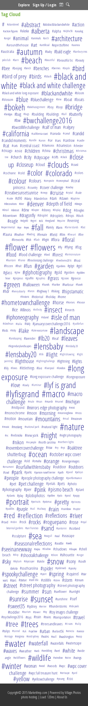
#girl (79, 266)
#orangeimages (70, 461)
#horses (70, 302)
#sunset (41, 599)
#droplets (56, 215)
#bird (78, 68)
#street (10, 585)
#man (39, 401)
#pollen (51, 495)
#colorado (58, 172)
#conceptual (62, 180)
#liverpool (49, 368)
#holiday (50, 297)
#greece (76, 278)
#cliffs (55, 157)
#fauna (7, 234)
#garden (44, 266)
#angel (7, 38)
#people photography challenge (42, 478)
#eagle (13, 221)
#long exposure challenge (47, 376)
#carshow (69, 140)
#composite (49, 181)
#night (49, 435)
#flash (37, 240)
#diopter (35, 210)
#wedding (47, 650)
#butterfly (75, 114)
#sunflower (60, 591)
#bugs (26, 114)
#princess (75, 502)
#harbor (56, 284)
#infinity (37, 310)
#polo (59, 496)
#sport (43, 574)
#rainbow (66, 509)
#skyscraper (29, 561)
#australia (7, 51)
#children (32, 150)
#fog (78, 247)
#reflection (30, 515)
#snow (55, 561)
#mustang (17, 427)
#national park (32, 427)
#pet (13, 484)
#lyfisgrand (22, 393)
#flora (55, 240)
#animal (21, 38)
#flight (45, 239)
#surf (73, 598)
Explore (24, 4)
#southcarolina (29, 568)
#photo (72, 483)
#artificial (45, 45)
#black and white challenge (52, 85)
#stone (57, 580)
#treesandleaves (52, 623)
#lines (14, 368)
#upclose (33, 631)
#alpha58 (68, 31)
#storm (67, 580)
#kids (5, 330)
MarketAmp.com (37, 692)
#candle (32, 140)
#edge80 (24, 221)
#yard (74, 673)
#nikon (18, 442)
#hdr (6, 291)
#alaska (24, 30)
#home (62, 297)
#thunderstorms (58, 606)
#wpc (62, 665)
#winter (11, 665)
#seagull (48, 536)
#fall (37, 227)
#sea (35, 536)
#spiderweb (60, 568)
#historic (24, 297)
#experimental (8, 227)
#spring (56, 574)
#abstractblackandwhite (56, 24)
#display (57, 210)
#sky (6, 561)
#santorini (61, 528)
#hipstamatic (73, 291)
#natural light (49, 426)
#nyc (63, 448)
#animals (36, 38)
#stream (79, 580)
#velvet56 (58, 631)
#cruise (57, 193)
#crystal (69, 193)
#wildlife (39, 657)
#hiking (55, 291)
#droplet (43, 215)
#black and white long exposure (20, 93)
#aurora (76, 45)
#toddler (14, 612)
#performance (74, 478)
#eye (19, 227)
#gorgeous (18, 278)
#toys (28, 617)
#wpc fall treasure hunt (43, 673)
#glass (7, 272)
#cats (15, 145)
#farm (59, 227)
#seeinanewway (16, 549)
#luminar (36, 385)
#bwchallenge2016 (47, 120)
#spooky (72, 568)
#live (39, 368)
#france (21, 260)
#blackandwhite (57, 93)
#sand (47, 528)
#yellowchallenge (43, 679)
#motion (10, 418)
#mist (72, 407)
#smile (41, 561)
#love (15, 385)
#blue (22, 99)
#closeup (24, 164)
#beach (31, 60)
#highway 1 (43, 291)
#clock (64, 157)
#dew (25, 210)
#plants (11, 495)
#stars (13, 580)
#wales (45, 636)
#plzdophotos (35, 495)
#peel (69, 472)
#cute (79, 192)
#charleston (64, 145)
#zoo (70, 678)
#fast (83, 227)
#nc (6, 435)
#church (16, 157)
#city (27, 157)
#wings (77, 657)
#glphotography (37, 272)
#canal (66, 133)
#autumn (29, 52)
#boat (68, 99)
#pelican (79, 472)
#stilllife (46, 580)
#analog (79, 31)
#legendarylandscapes (19, 346)
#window (58, 657)
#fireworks (18, 239)
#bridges (8, 114)
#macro (53, 393)
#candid (78, 133)
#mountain (25, 419)
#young (61, 679)
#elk (41, 221)
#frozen (8, 266)
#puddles (10, 509)
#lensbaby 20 (72, 346)
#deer (21, 204)
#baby (48, 51)
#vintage (8, 636)
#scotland (74, 528)
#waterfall (38, 643)
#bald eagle (62, 51)
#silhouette (67, 554)
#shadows (60, 549)
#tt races (69, 624)
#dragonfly (27, 215)
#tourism (26, 612)
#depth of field (59, 203)
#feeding (31, 234)
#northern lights (66, 442)
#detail (5, 210)
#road (4, 522)
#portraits (35, 502)
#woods (52, 665)
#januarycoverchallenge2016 (51, 323)
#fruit (18, 266)
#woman (30, 666)
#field (53, 234)
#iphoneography (22, 317)
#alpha (56, 31)
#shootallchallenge (35, 555)
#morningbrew (65, 413)
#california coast (39, 133)
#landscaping (15, 338)
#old (27, 461)
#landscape (67, 330)
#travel (79, 617)
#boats (79, 99)
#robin (14, 522)
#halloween (31, 284)
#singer (80, 555)
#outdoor (59, 466)
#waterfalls (57, 643)
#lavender (29, 338)
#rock (22, 521)
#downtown (10, 215)
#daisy (27, 198)
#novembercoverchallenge (25, 448)
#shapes (73, 549)
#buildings (52, 114)
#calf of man (51, 127)
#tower (37, 612)
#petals (50, 483)
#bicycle (66, 68)
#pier (27, 489)
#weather (25, 651)
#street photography (37, 585)
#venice (80, 631)
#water (15, 643)
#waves (10, 651)
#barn (16, 60)
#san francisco (31, 528)
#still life (33, 580)
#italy (27, 323)
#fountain (11, 260)
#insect (53, 309)
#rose (73, 522)
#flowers (42, 247)
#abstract (30, 24)
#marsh (49, 401)
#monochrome (15, 412)
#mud (66, 419)
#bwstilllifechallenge (26, 127)
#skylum (17, 561)
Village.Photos (73, 692)
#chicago (7, 150)
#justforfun (78, 324)
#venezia (70, 631)
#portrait (17, 501)
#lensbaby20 (21, 354)
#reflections (56, 515)
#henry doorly (18, 291)
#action (78, 24)
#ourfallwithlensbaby (33, 466)
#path (61, 472)
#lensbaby (48, 346)
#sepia (37, 549)
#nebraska (16, 435)
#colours (35, 181)
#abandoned (13, 24)
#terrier (42, 606)
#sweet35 (16, 606)
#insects (69, 309)
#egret (33, 221)
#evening (73, 220)
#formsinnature (72, 254)
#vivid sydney (33, 636)
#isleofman (8, 324)
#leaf (55, 338)
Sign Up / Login (44, 4)
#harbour (67, 284)
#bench (27, 68)
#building (38, 114)
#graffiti (29, 278)
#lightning (63, 361)
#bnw (58, 99)
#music (5, 427)
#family (50, 227)
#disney (46, 210)
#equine (61, 221)
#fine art (72, 234)
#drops (70, 215)
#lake (23, 331)
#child (18, 151)
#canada (55, 133)
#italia (19, 324)
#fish (28, 239)
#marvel (59, 402)
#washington (66, 636)
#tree (11, 624)
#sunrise (18, 599)
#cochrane (9, 173)
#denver (35, 204)
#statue (23, 580)
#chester (78, 145)
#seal (57, 536)
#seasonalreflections (33, 543)
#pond (68, 496)
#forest (57, 254)
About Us (62, 697)
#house (81, 302)
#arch (46, 38)
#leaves (69, 338)
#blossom (7, 99)
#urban (45, 631)
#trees (29, 624)
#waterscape (73, 643)
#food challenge (30, 254)
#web (36, 651)
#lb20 (44, 338)
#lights (77, 361)
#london (61, 368)
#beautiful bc (65, 60)
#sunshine (61, 599)
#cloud (40, 164)
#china (46, 150)
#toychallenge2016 (12, 617)
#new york (31, 435)
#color (35, 172)
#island (45, 317)
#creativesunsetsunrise (21, 192)
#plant (80, 489)
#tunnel (16, 631)
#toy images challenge (63, 612)
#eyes (26, 227)
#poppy (76, 496)
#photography (12, 489)
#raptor (76, 509)
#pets (61, 483)
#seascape (68, 535)
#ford (47, 254)
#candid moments (14, 140)
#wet (57, 650)
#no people (31, 442)
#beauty (79, 60)
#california (15, 133)
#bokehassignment (36, 107)
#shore (54, 555)
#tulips (6, 631)
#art (34, 45)
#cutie (10, 198)
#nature (72, 426)
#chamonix (48, 145)
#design (78, 204)
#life (41, 354)
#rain (53, 509)
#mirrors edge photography (47, 407)
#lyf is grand (60, 384)
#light (51, 354)
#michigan (72, 401)
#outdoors (76, 467)
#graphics (40, 278)
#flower (16, 247)
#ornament (8, 467)
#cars (58, 140)
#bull (64, 114)
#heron (31, 291)
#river (76, 515)
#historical (37, 297)
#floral (68, 240)
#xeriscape (64, 673)
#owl (6, 472)
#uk (24, 631)
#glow (17, 272)
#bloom (79, 93)
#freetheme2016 (64, 260)
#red (9, 515)
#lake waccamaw (39, 330)
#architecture (66, 38)
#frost (77, 260)
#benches (41, 68)
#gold (58, 272)
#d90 (18, 198)
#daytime (75, 198)
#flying (69, 247)
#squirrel (72, 574)
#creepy (44, 193)
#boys (59, 107)
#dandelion (40, 198)
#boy (50, 107)
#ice (15, 309)
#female (42, 234)
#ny (56, 448)
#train (37, 616)
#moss (78, 413)
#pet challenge (31, 483)
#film (62, 234)
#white (68, 650)
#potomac (47, 502)
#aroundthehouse (18, 45)
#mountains (47, 418)
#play (20, 495)
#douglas (79, 210)
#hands (45, 284)
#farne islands (71, 227)
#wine (68, 658)
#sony (71, 561)
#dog (67, 210)
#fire (81, 234)
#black (47, 76)
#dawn (63, 198)
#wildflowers (19, 658)
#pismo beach (60, 489)
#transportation (62, 617)
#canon (42, 140)
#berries (56, 68)
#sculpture (19, 536)
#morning (47, 413)
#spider (47, 568)
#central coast (29, 145)
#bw (17, 120)
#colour (17, 181)
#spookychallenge (20, 574)
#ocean (37, 454)
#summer (30, 591)
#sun (47, 591)
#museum (76, 418)
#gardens (60, 266)
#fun (28, 265)
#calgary (68, 127)
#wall (54, 636)
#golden (69, 272)
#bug (18, 114)
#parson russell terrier (44, 472)
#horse (58, 302)
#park (16, 472)
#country (32, 187)
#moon (32, 413)
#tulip (78, 624)
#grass (53, 278)
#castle (80, 140)
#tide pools (74, 606)
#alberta (40, 31)
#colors (79, 173)
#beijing (17, 68)
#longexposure (75, 376)
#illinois (25, 310)
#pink (40, 489)
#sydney (32, 606)
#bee (6, 68)
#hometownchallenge (25, 302)
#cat (6, 145)
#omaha (36, 461)
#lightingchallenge (45, 361)
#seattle (59, 543)
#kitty (13, 330)
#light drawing (67, 354)
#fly (60, 247)
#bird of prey (14, 76)
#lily (6, 368)
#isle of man (65, 317)
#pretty (61, 502)
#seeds (69, 543)
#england (50, 220)
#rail (32, 509)
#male (31, 402)
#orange (51, 461)
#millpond (17, 407)
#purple (22, 509)
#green (12, 284)
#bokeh (14, 107)
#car (50, 140)
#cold (21, 173)
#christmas (63, 151)
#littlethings (27, 368)
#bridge (73, 107)
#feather (19, 234)
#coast (74, 164)
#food (11, 254)
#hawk (79, 284)
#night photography (70, 435)
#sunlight (74, 591)
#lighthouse (24, 361)
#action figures (10, 31)
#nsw (49, 447)
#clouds (58, 164)
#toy (45, 612)
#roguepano (55, 522)
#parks (28, 472)
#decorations (10, 204)
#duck (79, 215)
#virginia (19, 636)
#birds (35, 76)
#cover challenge (51, 187)
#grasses (65, 278)
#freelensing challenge (40, 260)
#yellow (21, 678)
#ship (15, 555)
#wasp (79, 636)
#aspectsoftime (60, 45)
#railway (41, 509)
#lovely (26, 385)
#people (11, 477)
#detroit (15, 210)
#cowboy (69, 187)
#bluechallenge (42, 99)
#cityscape (42, 157)
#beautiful (50, 60)
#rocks (34, 522)
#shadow (46, 549)
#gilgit (71, 266)
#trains (47, 617)
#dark (53, 198)
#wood (42, 666)
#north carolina (47, 442)
